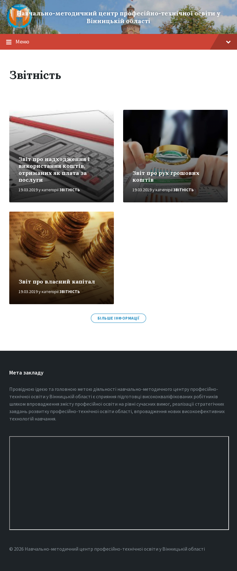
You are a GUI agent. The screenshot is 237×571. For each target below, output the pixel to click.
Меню (123, 41)
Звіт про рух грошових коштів (165, 176)
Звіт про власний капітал (57, 281)
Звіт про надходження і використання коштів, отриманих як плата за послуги (54, 169)
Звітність (70, 189)
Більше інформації (119, 318)
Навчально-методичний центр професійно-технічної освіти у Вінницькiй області (119, 17)
